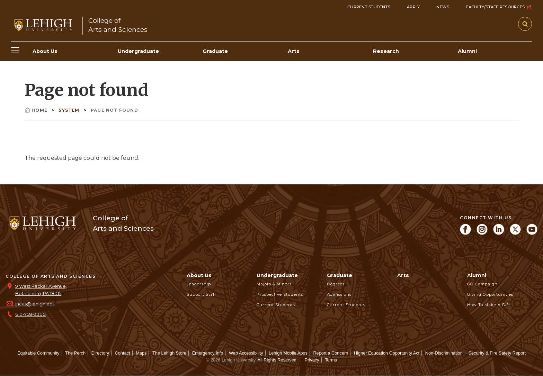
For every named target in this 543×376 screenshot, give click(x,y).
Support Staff (201, 294)
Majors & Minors (274, 284)
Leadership (199, 284)
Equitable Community (38, 353)
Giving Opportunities (490, 294)
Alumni (476, 275)
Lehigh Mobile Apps (288, 353)
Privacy (312, 360)
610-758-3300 (30, 314)
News (442, 6)
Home (37, 110)
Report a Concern (330, 353)
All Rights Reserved (277, 360)
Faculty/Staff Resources (499, 7)
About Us (199, 275)
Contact (122, 353)
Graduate (339, 275)
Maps (141, 353)
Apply (413, 6)
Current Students (368, 6)
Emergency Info (207, 353)
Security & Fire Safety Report (497, 353)
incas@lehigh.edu (35, 303)
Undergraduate (277, 275)
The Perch (75, 353)
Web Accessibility (246, 353)
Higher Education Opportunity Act (386, 353)
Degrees (336, 284)
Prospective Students (280, 294)
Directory (100, 353)
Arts (403, 275)
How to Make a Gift (488, 304)
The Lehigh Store (169, 353)
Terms (331, 360)
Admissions (339, 294)
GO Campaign (482, 284)
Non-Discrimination (444, 353)
